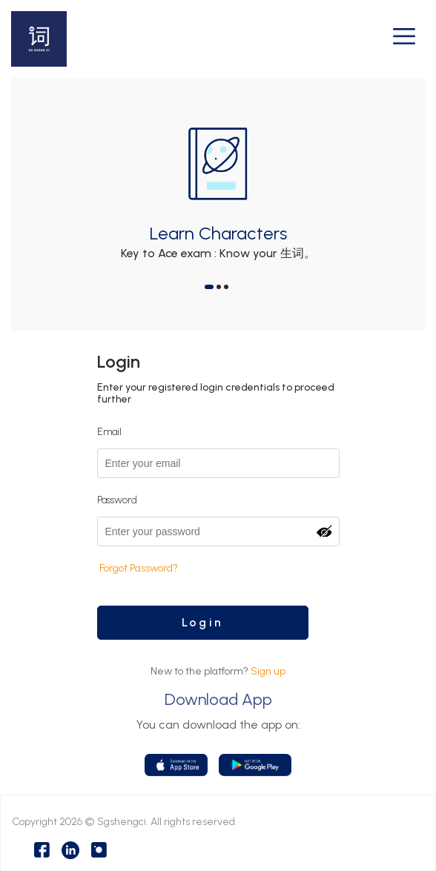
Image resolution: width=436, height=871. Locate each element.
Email (109, 431)
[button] (209, 287)
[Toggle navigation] (404, 39)
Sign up (268, 671)
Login (202, 622)
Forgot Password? (138, 568)
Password (117, 500)
